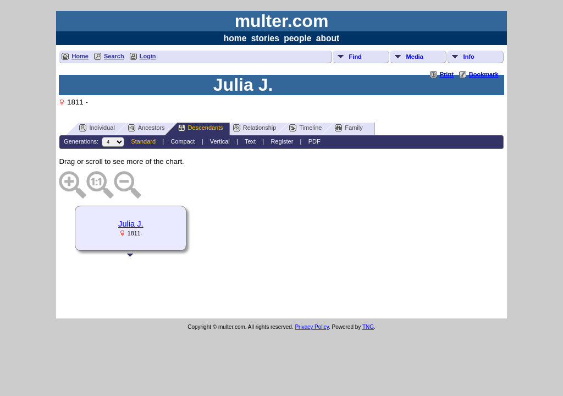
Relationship (255, 128)
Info (468, 56)
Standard (143, 141)
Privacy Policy (312, 327)
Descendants (200, 128)
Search (114, 56)
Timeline (305, 128)
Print (447, 74)
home (235, 38)
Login (148, 56)
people (297, 38)
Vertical (220, 141)
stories (265, 38)
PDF (314, 141)
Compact (182, 141)
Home (80, 56)
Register (282, 141)
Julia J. (130, 223)
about (327, 38)
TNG (368, 327)
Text (250, 141)
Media (414, 56)
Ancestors (146, 128)
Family (348, 128)
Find (355, 56)
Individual (96, 128)
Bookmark (484, 74)
